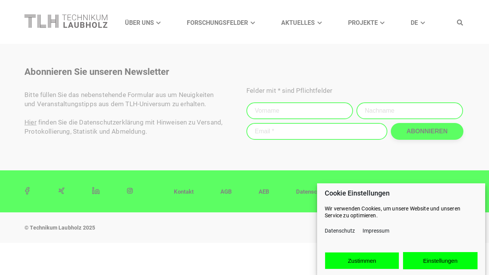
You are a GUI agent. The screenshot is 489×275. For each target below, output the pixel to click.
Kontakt (184, 191)
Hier (30, 122)
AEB (264, 191)
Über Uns (139, 22)
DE (414, 22)
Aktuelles (298, 22)
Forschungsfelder (217, 22)
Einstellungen (440, 260)
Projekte (363, 22)
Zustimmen (362, 260)
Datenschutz (340, 231)
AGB (226, 191)
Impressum (376, 231)
